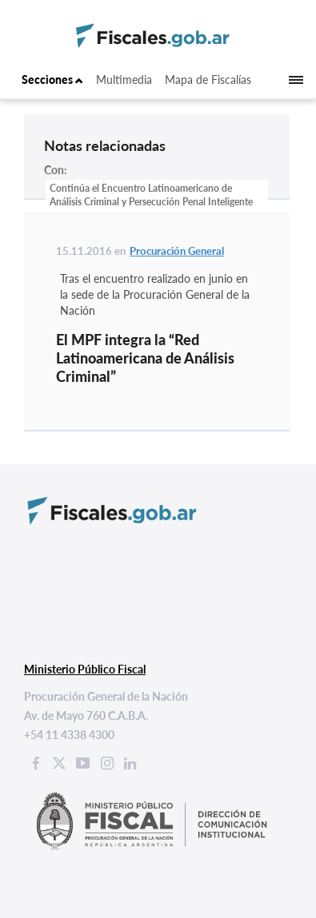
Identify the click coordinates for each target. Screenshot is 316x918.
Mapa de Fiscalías (208, 79)
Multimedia (124, 79)
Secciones (52, 79)
